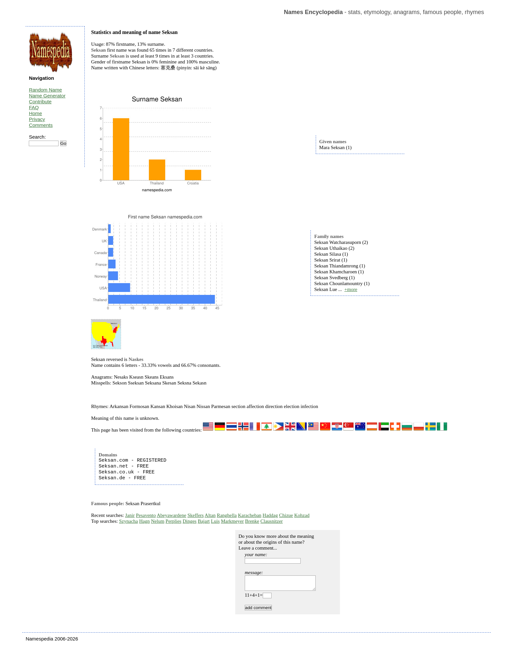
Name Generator (47, 95)
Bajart (204, 521)
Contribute (40, 101)
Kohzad (302, 515)
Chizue (286, 515)
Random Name (45, 90)
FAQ (34, 107)
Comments (41, 125)
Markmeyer (232, 521)
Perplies (173, 521)
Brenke (252, 521)
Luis (215, 521)
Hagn (144, 521)
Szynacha (128, 521)
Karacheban (249, 515)
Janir (130, 515)
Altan (210, 515)
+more (351, 289)
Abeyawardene (171, 515)
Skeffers (195, 515)
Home (35, 113)
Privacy (37, 119)
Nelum (157, 521)
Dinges (190, 521)
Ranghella (227, 515)
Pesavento (146, 515)
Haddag (270, 515)
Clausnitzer (271, 521)
